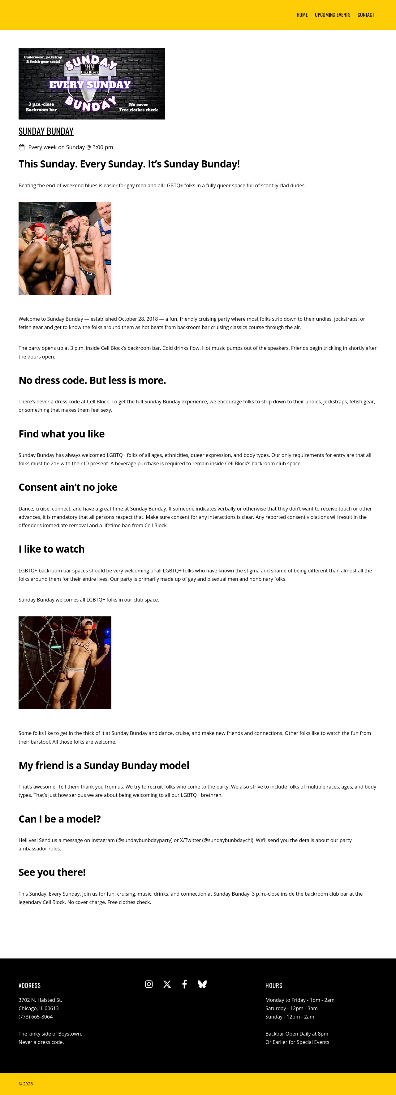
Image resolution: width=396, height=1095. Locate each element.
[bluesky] (202, 984)
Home (302, 14)
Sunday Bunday (46, 130)
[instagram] (149, 984)
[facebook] (184, 984)
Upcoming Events (333, 14)
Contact (366, 14)
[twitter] (167, 984)
